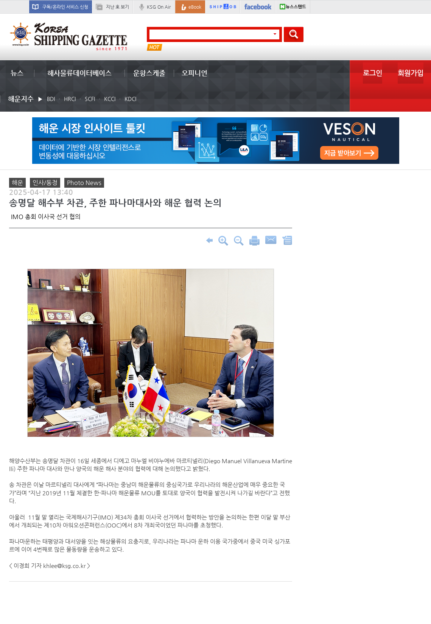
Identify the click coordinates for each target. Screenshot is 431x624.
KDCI (130, 99)
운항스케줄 (149, 73)
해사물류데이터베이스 (79, 73)
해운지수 (21, 99)
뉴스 (17, 73)
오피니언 (194, 73)
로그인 (372, 73)
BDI (51, 99)
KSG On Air (159, 6)
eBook (194, 6)
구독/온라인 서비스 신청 (65, 6)
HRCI (70, 99)
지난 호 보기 (117, 6)
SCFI (90, 99)
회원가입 (410, 73)
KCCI (109, 99)
